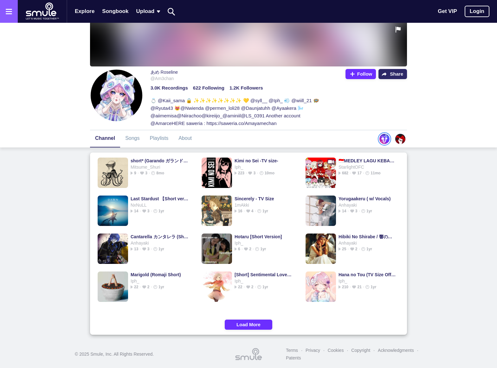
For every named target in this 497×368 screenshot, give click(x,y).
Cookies (336, 350)
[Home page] (42, 11)
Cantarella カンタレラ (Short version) (160, 236)
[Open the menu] (9, 11)
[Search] (171, 11)
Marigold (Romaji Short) (156, 274)
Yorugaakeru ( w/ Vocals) (364, 198)
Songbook (115, 11)
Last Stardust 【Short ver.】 (160, 198)
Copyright (360, 350)
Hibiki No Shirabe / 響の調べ (368, 236)
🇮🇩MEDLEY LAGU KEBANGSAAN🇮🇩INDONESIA (368, 160)
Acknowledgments (396, 350)
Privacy (313, 350)
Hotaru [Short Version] (258, 236)
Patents (293, 357)
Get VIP (447, 11)
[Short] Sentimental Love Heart (264, 274)
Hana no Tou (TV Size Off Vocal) (368, 274)
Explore (84, 11)
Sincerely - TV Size (254, 198)
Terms (292, 350)
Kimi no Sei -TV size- (256, 160)
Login (477, 11)
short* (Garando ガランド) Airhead (160, 160)
